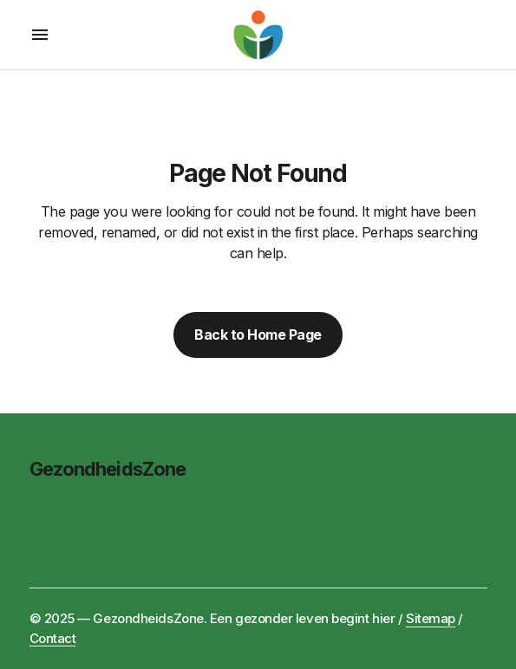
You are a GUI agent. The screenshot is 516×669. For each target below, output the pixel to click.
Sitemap (430, 618)
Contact (52, 638)
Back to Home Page (258, 334)
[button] (39, 34)
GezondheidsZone (107, 469)
